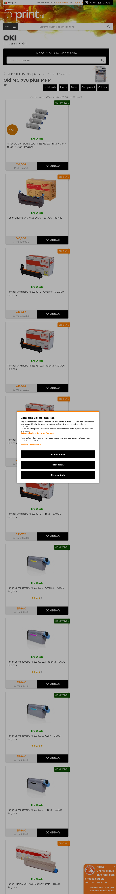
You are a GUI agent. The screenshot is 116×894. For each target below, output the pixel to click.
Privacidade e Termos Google (37, 433)
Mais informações (31, 444)
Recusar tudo (58, 475)
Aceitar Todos (58, 454)
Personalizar (58, 464)
